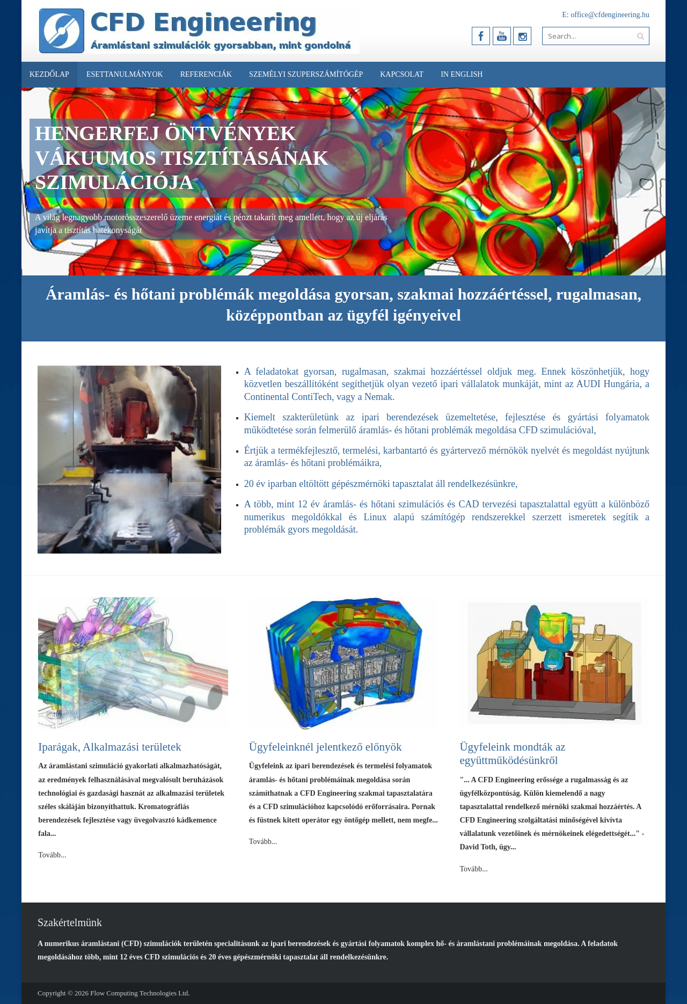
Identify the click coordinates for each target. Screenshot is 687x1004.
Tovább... (52, 855)
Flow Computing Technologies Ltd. (139, 993)
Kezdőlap (49, 74)
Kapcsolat (401, 74)
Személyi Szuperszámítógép (306, 74)
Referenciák (206, 74)
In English (462, 74)
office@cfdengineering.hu (610, 15)
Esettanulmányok (124, 74)
